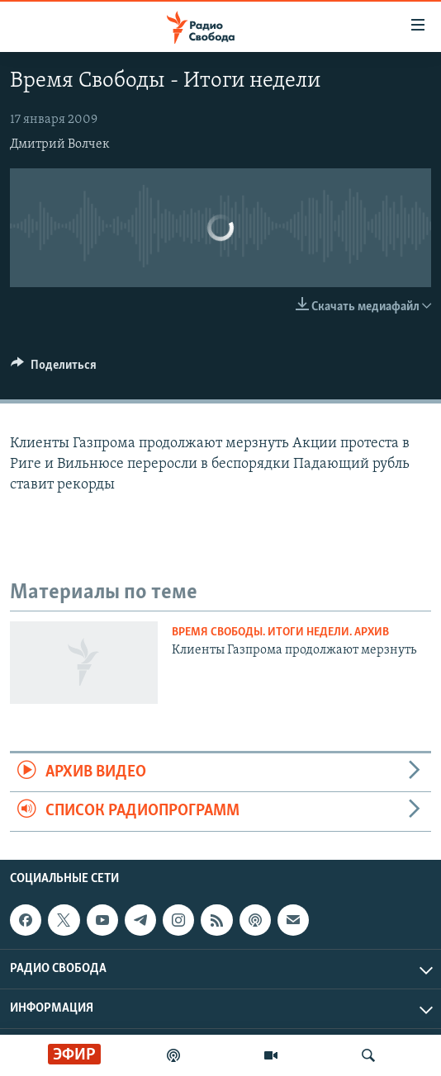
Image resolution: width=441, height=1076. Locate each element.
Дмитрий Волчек (60, 144)
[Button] (54, 369)
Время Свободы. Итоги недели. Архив (280, 632)
